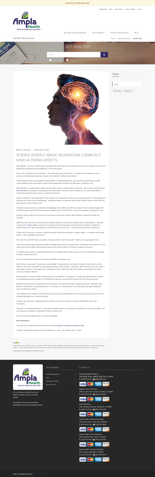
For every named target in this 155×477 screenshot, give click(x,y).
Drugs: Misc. (117, 91)
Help (110, 9)
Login (139, 9)
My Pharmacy (98, 33)
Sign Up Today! (130, 9)
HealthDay (28, 351)
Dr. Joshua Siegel (30, 225)
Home (113, 38)
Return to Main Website (75, 33)
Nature (55, 316)
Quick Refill (119, 9)
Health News (55, 60)
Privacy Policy (51, 384)
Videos (70, 60)
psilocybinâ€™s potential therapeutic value (69, 325)
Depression (128, 91)
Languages (103, 9)
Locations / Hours (52, 381)
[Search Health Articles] (73, 54)
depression (53, 208)
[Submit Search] (104, 54)
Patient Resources (119, 33)
